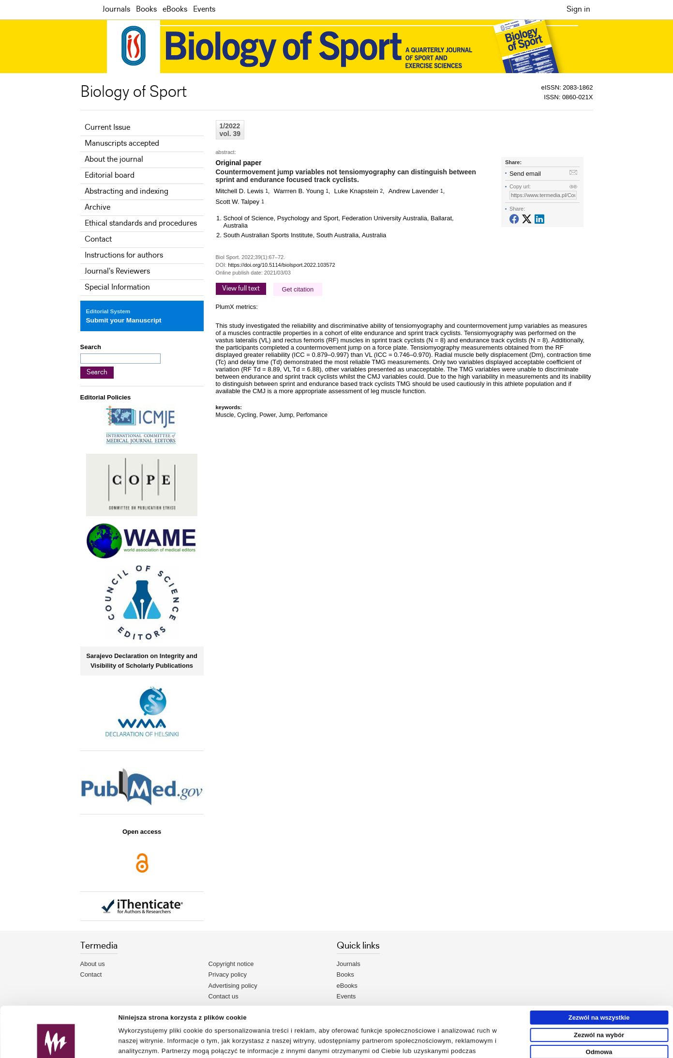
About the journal (114, 159)
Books (146, 9)
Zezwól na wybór (599, 987)
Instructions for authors (124, 255)
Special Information (117, 287)
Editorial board (110, 175)
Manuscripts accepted (122, 143)
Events (204, 9)
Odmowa (599, 1004)
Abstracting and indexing (126, 191)
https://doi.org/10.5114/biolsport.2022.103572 (281, 265)
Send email (525, 173)
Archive (97, 207)
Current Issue (107, 127)
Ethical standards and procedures (141, 223)
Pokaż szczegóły (448, 1046)
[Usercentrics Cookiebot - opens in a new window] (56, 1047)
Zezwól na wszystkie (598, 970)
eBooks (175, 9)
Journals (116, 9)
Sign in (578, 9)
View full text (241, 288)
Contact (98, 239)
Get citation (298, 289)
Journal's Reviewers (117, 271)
